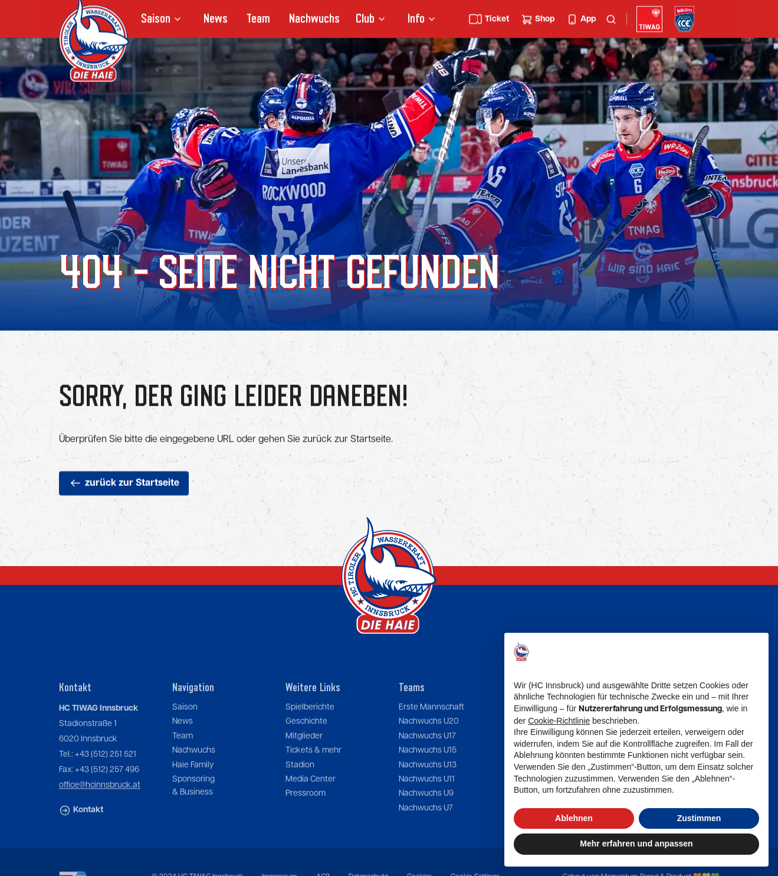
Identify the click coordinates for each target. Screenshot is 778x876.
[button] (162, 20)
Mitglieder (304, 754)
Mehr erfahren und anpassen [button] (636, 843)
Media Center (310, 797)
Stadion (299, 783)
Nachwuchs (313, 20)
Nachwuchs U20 (429, 740)
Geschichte (306, 740)
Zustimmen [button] (699, 818)
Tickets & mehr (313, 768)
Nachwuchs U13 (428, 783)
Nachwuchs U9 (426, 812)
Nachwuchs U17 (427, 754)
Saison (185, 725)
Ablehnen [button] (574, 818)
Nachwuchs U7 (426, 826)
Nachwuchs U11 (427, 797)
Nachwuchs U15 (428, 768)
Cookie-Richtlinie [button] (559, 720)
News (215, 20)
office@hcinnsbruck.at (99, 803)
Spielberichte (309, 725)
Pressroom (305, 812)
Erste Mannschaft (431, 725)
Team (258, 20)
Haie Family (193, 783)
